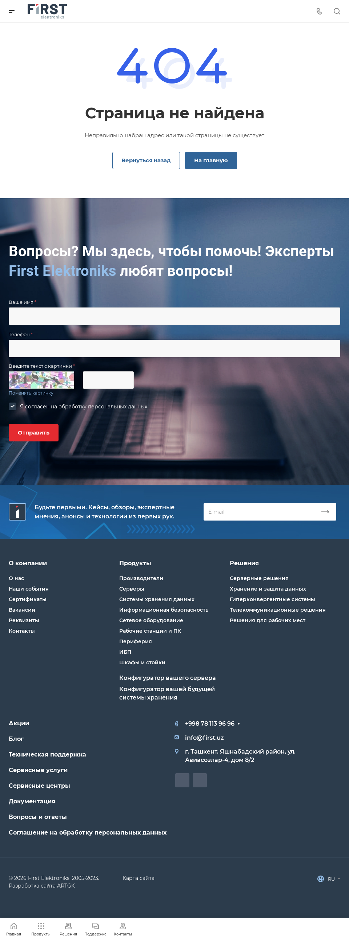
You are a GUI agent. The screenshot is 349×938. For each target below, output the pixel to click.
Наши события (29, 589)
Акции (19, 723)
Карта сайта (139, 878)
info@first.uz (204, 737)
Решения (244, 563)
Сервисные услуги (38, 770)
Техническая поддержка (47, 754)
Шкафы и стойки (142, 662)
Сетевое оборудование (151, 620)
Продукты (135, 563)
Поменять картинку (31, 393)
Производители (141, 578)
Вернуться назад (146, 160)
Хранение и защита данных (268, 589)
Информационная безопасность (163, 610)
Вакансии (22, 610)
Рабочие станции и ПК (150, 631)
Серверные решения (259, 578)
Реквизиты (24, 620)
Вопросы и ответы (38, 816)
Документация (32, 801)
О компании (28, 563)
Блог (16, 738)
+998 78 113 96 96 (209, 723)
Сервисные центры (39, 785)
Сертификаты (28, 599)
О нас (16, 578)
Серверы (131, 589)
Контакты (22, 631)
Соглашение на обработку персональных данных (88, 832)
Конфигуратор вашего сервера (167, 677)
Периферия (135, 641)
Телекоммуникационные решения (278, 610)
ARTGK (66, 885)
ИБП (125, 652)
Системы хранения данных (156, 599)
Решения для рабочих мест (267, 620)
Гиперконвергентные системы (272, 599)
